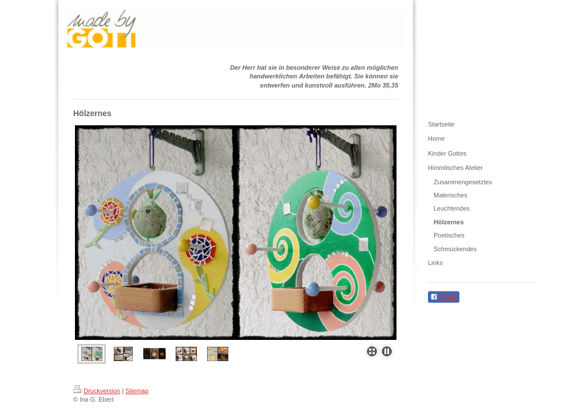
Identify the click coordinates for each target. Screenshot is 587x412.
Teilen (443, 297)
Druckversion (96, 390)
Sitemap (136, 390)
